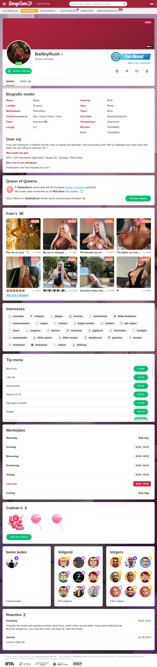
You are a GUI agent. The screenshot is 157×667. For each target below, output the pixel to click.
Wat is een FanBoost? (139, 63)
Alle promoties (69, 10)
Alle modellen (10, 11)
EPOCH (67, 656)
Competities (86, 11)
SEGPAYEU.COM (79, 656)
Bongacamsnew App (108, 10)
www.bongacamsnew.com (46, 656)
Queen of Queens (75, 187)
